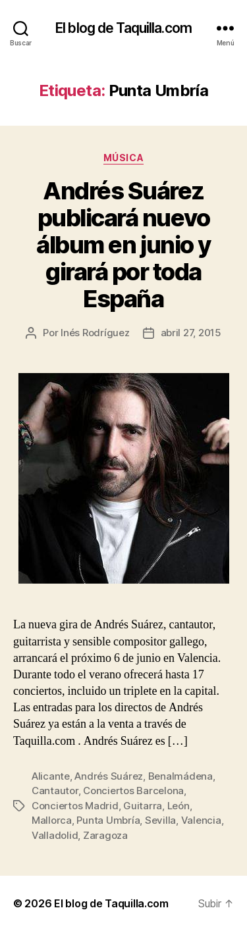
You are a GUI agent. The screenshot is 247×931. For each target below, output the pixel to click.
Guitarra (142, 805)
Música (123, 157)
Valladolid (55, 835)
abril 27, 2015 (191, 332)
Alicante (51, 776)
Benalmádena (180, 776)
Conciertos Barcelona (133, 790)
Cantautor (55, 790)
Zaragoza (105, 835)
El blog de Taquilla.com (123, 28)
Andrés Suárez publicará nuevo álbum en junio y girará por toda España (123, 244)
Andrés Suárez (108, 776)
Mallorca (52, 820)
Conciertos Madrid (75, 805)
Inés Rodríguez (95, 332)
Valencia (201, 820)
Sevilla (160, 820)
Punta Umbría (108, 820)
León (178, 805)
